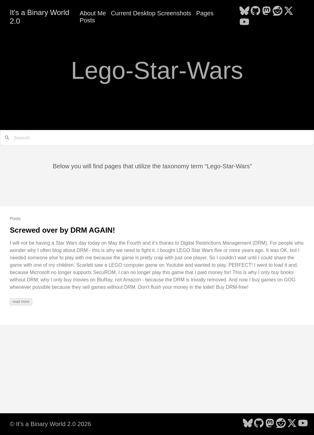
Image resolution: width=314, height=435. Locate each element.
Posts (87, 20)
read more (21, 302)
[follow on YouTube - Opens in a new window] (244, 22)
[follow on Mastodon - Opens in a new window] (266, 11)
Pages (205, 13)
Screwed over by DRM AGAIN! (62, 230)
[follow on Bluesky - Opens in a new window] (244, 11)
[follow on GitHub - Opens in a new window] (255, 11)
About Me (93, 13)
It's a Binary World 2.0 (39, 16)
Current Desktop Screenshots (151, 13)
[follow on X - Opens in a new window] (288, 11)
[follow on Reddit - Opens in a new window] (277, 11)
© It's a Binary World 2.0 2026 (50, 424)
